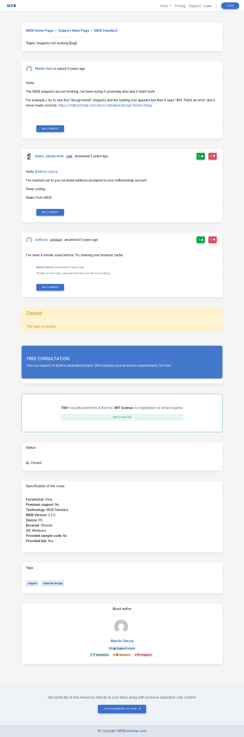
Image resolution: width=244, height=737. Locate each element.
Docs (162, 6)
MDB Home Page (40, 31)
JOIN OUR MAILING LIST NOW (122, 708)
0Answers (121, 654)
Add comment (50, 128)
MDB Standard (105, 31)
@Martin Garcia (46, 172)
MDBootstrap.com (131, 731)
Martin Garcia (45, 69)
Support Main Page (73, 31)
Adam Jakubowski (49, 156)
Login (230, 5)
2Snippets (143, 654)
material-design (52, 583)
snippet (32, 583)
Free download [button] (122, 417)
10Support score (122, 648)
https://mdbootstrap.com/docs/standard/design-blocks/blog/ (105, 105)
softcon (41, 240)
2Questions (99, 654)
